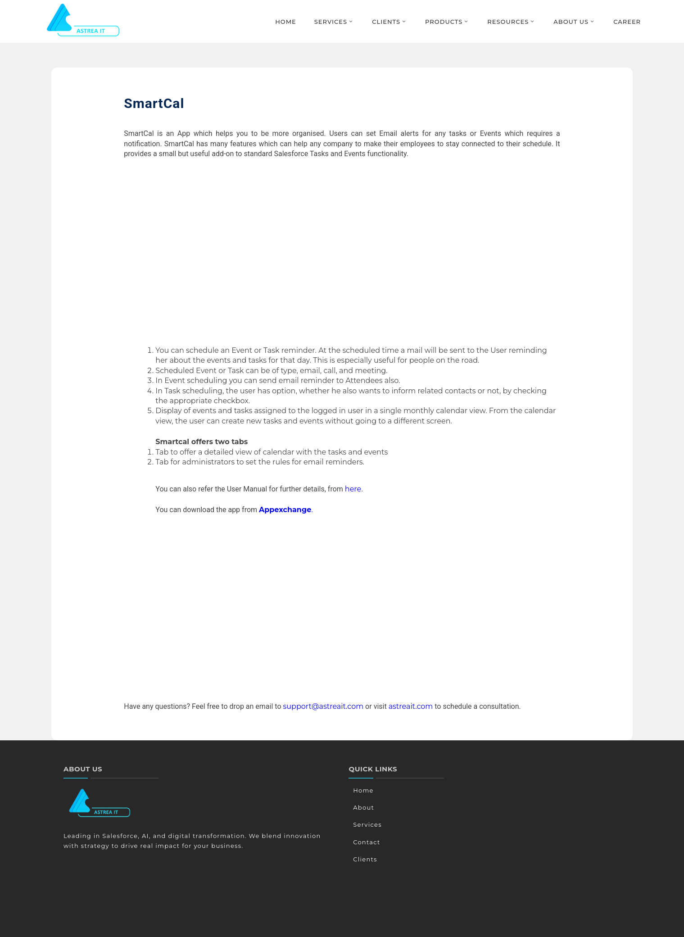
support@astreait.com (323, 706)
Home (285, 21)
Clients (386, 21)
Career (627, 21)
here (353, 489)
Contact (365, 842)
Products (443, 21)
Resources (508, 21)
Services (330, 21)
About (362, 807)
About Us (571, 21)
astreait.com (411, 706)
